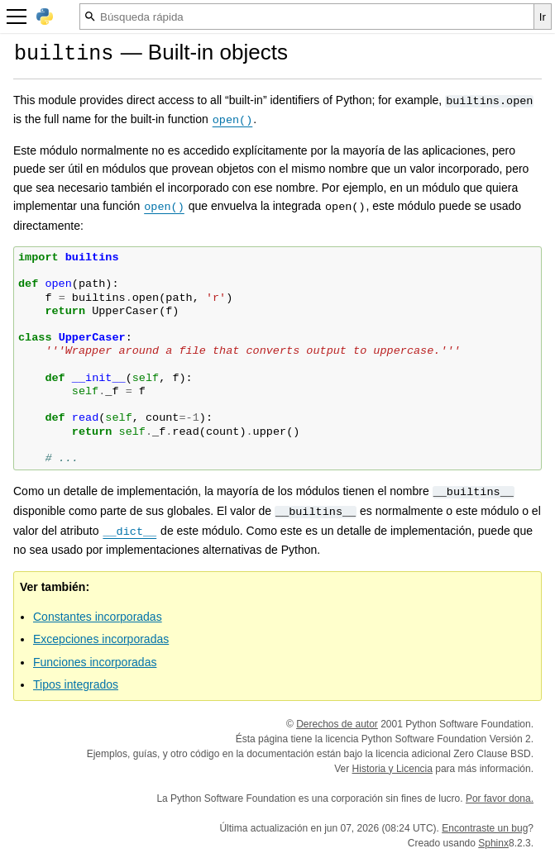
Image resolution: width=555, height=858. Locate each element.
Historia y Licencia (392, 769)
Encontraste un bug (485, 828)
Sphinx (493, 843)
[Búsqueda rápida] (306, 16)
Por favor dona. (499, 798)
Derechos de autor (337, 724)
